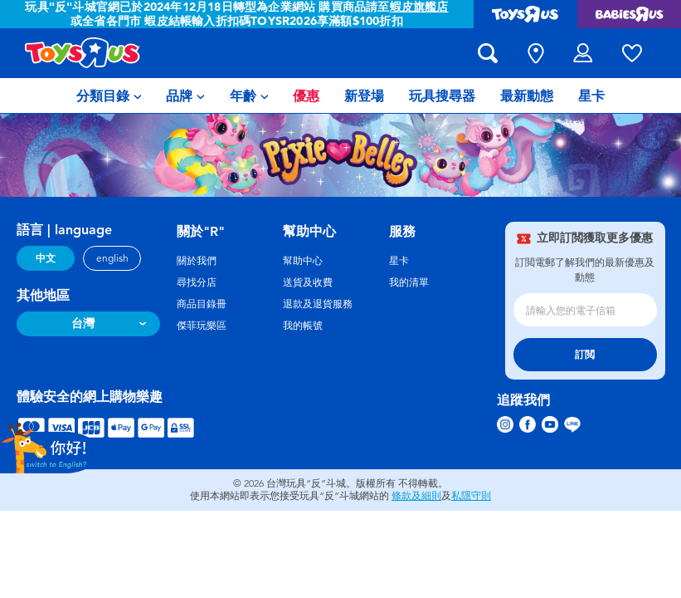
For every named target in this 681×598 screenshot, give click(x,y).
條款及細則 (416, 496)
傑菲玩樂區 (201, 325)
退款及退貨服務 (318, 304)
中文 (46, 258)
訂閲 (585, 354)
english (112, 258)
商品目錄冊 (201, 304)
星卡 (399, 261)
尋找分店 (196, 282)
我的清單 (409, 282)
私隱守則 (471, 496)
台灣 (83, 323)
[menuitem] (109, 95)
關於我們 (196, 261)
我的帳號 (303, 325)
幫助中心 (303, 261)
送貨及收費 (308, 282)
